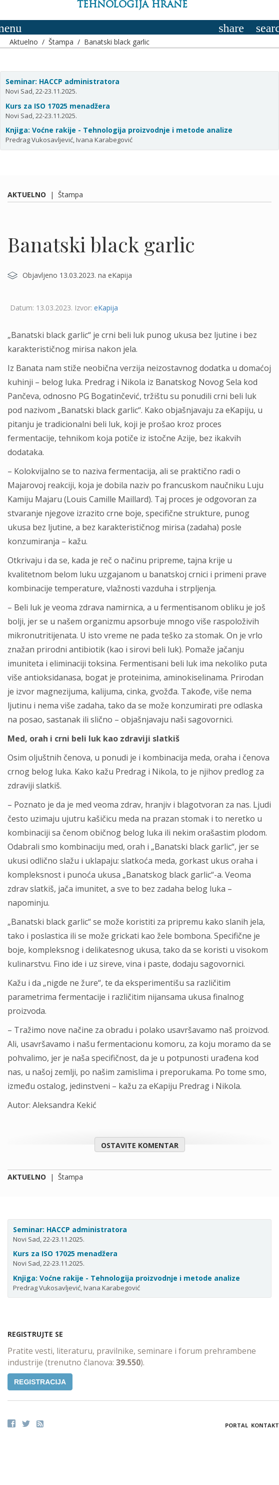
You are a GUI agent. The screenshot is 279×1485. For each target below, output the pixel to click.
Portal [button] (236, 1425)
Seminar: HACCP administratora (63, 81)
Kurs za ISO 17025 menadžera (58, 106)
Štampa (61, 42)
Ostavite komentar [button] (139, 1145)
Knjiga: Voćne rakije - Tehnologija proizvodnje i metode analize (119, 130)
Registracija (40, 1382)
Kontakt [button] (265, 1425)
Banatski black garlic (117, 42)
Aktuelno (24, 42)
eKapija (106, 307)
